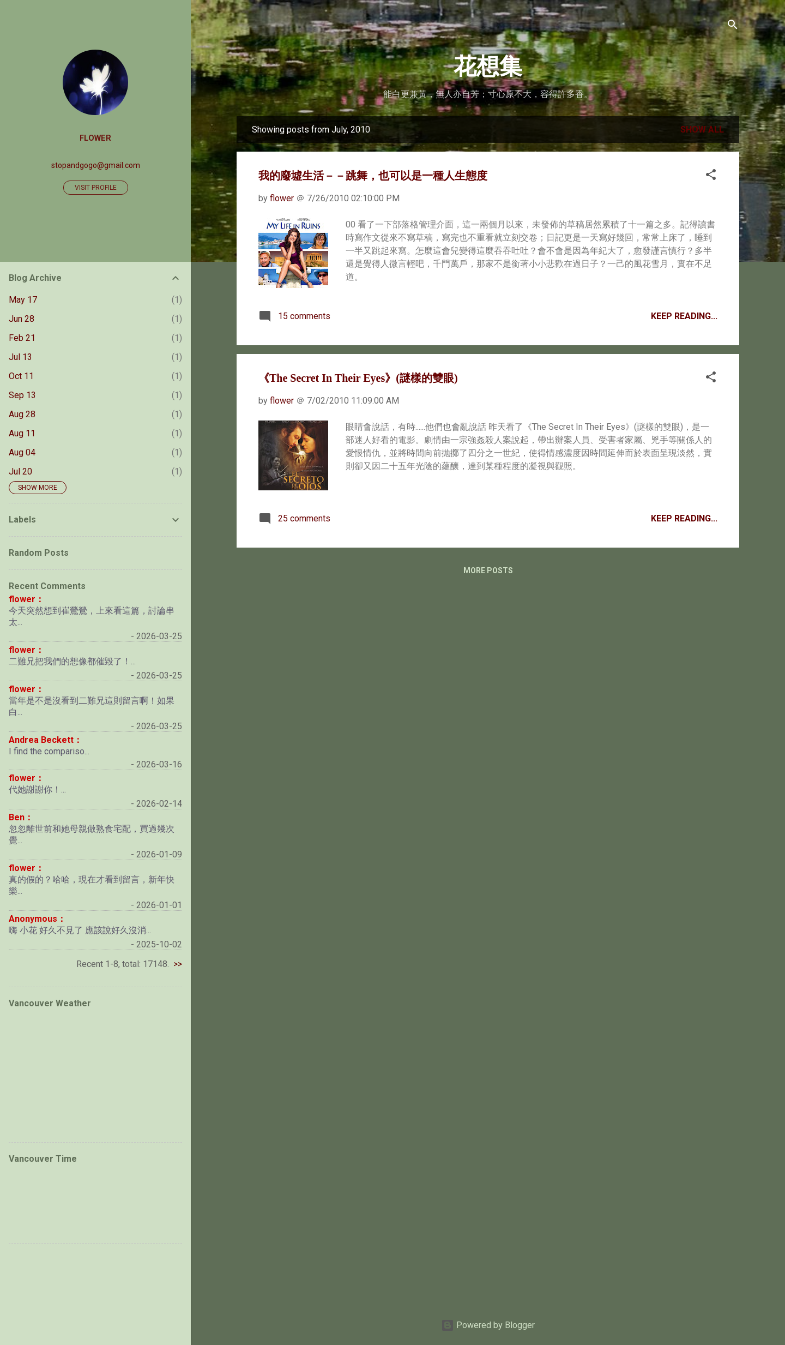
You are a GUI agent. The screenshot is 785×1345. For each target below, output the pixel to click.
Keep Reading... (684, 316)
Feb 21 (22, 338)
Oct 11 (21, 376)
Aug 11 (22, 433)
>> (177, 964)
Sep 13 (22, 395)
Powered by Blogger (488, 1325)
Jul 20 (20, 471)
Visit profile (96, 187)
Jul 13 (20, 357)
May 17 (23, 300)
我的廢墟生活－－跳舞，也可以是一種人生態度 (372, 176)
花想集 (488, 66)
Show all (702, 129)
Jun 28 (21, 319)
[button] (710, 175)
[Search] (732, 25)
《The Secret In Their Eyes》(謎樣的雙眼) (358, 378)
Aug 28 (22, 414)
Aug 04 (22, 452)
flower (95, 138)
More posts (488, 570)
